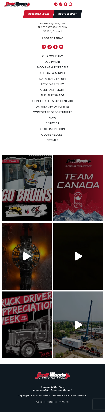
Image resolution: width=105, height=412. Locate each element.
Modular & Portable (52, 67)
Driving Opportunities (52, 107)
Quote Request (52, 135)
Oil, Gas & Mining (52, 73)
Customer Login (52, 129)
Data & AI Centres (52, 79)
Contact (52, 123)
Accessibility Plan (52, 387)
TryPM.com (63, 402)
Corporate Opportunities (52, 112)
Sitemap (52, 140)
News (53, 118)
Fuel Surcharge (52, 95)
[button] (98, 4)
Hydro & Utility (52, 84)
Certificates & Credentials (52, 101)
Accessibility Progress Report (52, 390)
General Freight (52, 90)
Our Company (52, 56)
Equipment (53, 62)
